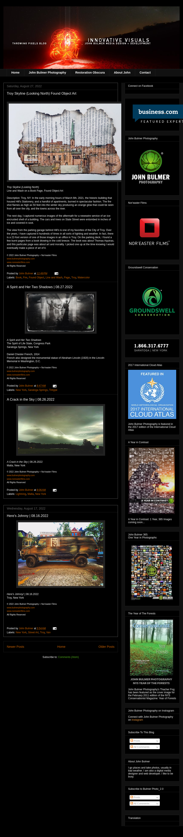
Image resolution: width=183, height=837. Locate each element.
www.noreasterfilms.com (18, 262)
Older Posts (106, 646)
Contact (145, 72)
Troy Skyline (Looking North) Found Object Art (41, 93)
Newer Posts (15, 646)
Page (67, 277)
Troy (73, 277)
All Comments (139, 747)
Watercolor (83, 277)
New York (21, 390)
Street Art (33, 632)
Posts (135, 740)
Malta (30, 494)
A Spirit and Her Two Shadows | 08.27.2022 (40, 287)
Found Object (36, 277)
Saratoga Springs (38, 390)
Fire (25, 277)
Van (48, 632)
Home (15, 72)
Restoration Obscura (90, 72)
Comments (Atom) (68, 657)
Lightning (21, 494)
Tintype (53, 390)
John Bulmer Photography (47, 72)
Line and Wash (54, 277)
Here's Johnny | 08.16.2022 (27, 516)
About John (122, 72)
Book (18, 277)
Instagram (137, 719)
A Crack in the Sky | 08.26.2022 (30, 399)
